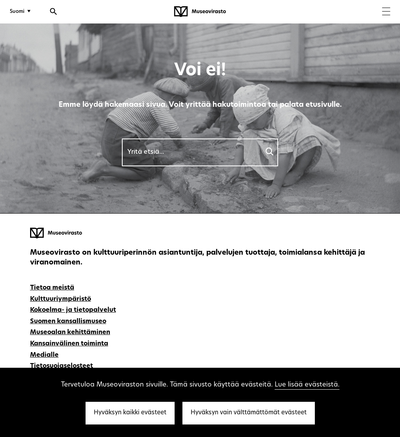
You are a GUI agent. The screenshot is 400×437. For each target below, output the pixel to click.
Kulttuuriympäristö (60, 299)
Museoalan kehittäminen (70, 332)
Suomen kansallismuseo (68, 321)
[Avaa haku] (53, 12)
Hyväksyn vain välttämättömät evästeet (249, 413)
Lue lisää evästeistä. (307, 384)
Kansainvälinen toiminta (69, 344)
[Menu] (386, 12)
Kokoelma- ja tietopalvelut (73, 310)
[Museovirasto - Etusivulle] (200, 11)
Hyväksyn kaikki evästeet (130, 413)
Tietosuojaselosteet (61, 366)
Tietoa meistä (52, 288)
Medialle (44, 355)
